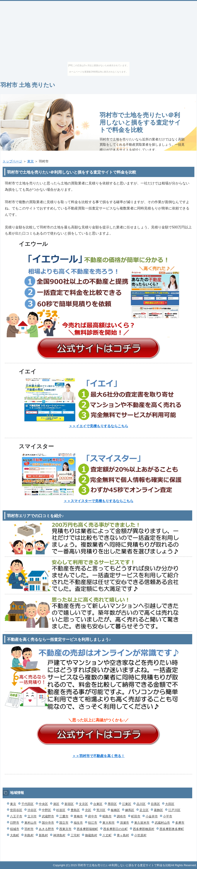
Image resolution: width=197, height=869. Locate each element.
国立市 (63, 822)
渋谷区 (32, 810)
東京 (30, 161)
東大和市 (108, 822)
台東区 (97, 804)
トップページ (12, 161)
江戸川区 (174, 810)
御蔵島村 (91, 835)
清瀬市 (124, 822)
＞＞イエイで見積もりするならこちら (98, 426)
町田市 (135, 816)
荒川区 (100, 810)
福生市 (78, 822)
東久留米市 (141, 822)
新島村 (43, 835)
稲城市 (14, 829)
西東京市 (65, 829)
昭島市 (107, 816)
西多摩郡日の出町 (115, 829)
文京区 (83, 804)
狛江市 (92, 822)
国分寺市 (48, 822)
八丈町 (107, 835)
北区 (88, 810)
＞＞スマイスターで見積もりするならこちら (98, 501)
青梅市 (78, 816)
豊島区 (75, 810)
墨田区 (112, 804)
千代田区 (27, 804)
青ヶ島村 (123, 835)
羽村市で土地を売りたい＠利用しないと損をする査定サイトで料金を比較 (140, 122)
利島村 (29, 835)
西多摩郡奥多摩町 (172, 829)
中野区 (46, 810)
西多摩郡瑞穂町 (87, 829)
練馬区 (129, 810)
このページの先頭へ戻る (183, 859)
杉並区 (60, 810)
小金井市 (152, 816)
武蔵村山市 (162, 822)
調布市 (121, 816)
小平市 (167, 816)
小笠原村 (140, 835)
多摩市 (179, 822)
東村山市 (30, 822)
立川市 (32, 816)
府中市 (92, 816)
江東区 (126, 804)
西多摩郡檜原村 (143, 829)
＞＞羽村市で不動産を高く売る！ (98, 756)
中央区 (43, 804)
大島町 (14, 835)
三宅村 (75, 835)
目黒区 (155, 804)
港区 (56, 804)
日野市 (14, 822)
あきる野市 (46, 829)
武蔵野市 (48, 816)
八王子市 (16, 816)
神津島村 (59, 835)
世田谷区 (16, 810)
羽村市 (29, 829)
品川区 (141, 804)
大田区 (169, 804)
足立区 (144, 810)
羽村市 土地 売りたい (27, 85)
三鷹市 (63, 816)
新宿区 (69, 804)
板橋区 (115, 810)
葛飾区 (158, 810)
